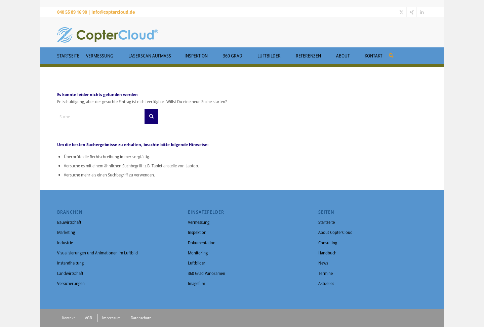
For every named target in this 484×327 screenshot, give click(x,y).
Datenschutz (141, 318)
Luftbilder (196, 263)
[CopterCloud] (107, 32)
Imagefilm (196, 283)
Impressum (111, 318)
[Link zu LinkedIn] (422, 12)
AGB (88, 318)
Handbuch (327, 253)
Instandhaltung (70, 263)
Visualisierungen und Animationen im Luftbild (97, 253)
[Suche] (391, 55)
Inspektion (197, 232)
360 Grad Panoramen (206, 273)
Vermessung (198, 222)
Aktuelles (326, 283)
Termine (325, 273)
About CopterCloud (335, 232)
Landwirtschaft (70, 273)
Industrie (65, 243)
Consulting (327, 243)
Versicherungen (71, 283)
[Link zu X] (401, 12)
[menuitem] (391, 53)
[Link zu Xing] (411, 12)
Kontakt (68, 318)
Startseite (326, 222)
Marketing (66, 232)
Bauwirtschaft (69, 222)
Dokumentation (201, 243)
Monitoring (198, 253)
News (323, 263)
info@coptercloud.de (113, 12)
